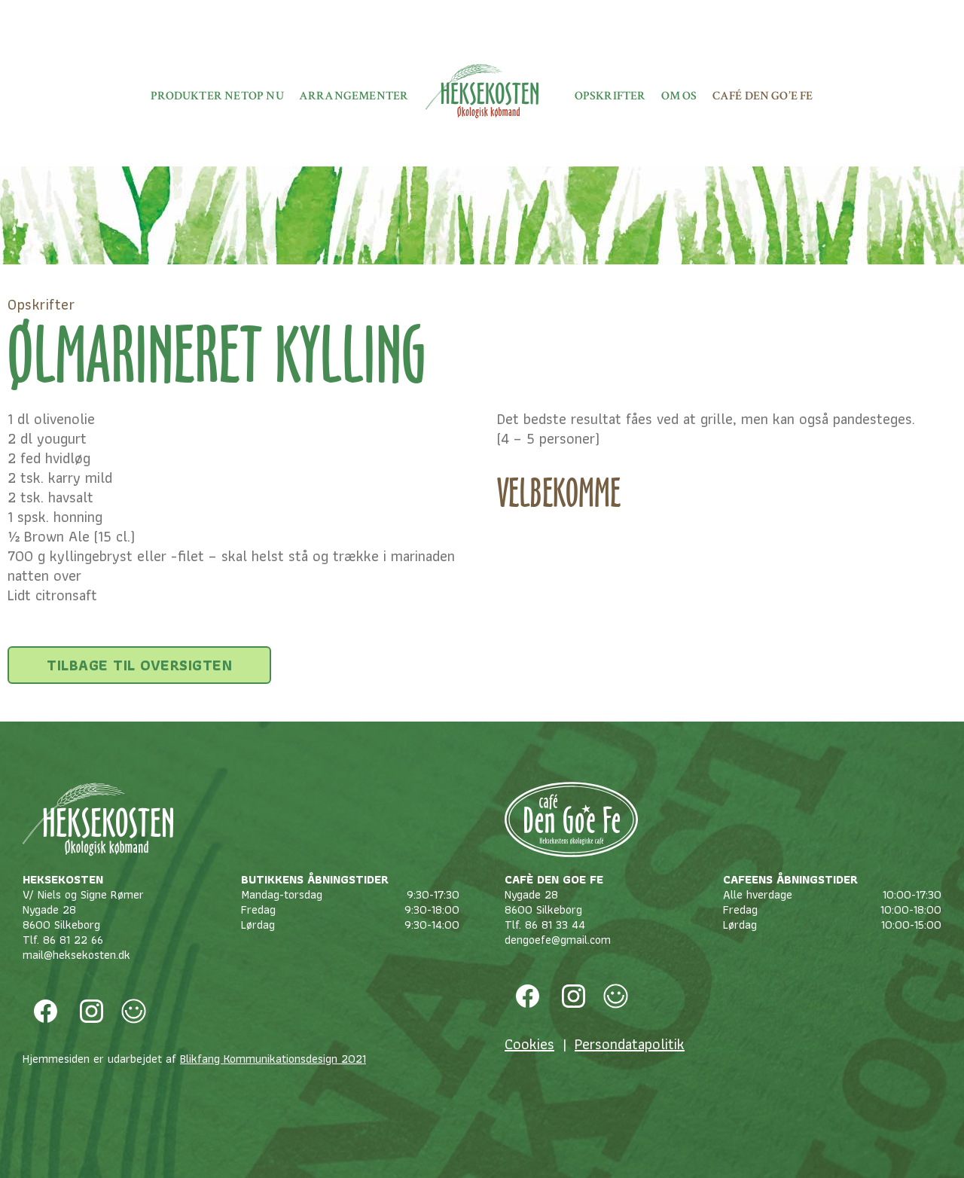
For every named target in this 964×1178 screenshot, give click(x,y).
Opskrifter (610, 96)
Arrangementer (354, 96)
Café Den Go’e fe (762, 96)
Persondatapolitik (630, 1044)
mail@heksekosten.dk (76, 954)
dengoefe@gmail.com (558, 939)
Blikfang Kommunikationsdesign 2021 (273, 1058)
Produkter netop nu (217, 96)
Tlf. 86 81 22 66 (63, 939)
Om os (679, 96)
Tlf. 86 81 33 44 (545, 924)
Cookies (529, 1044)
